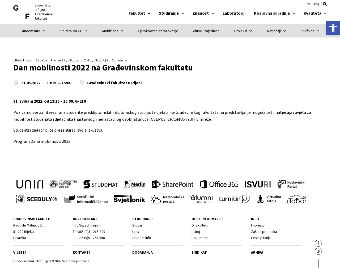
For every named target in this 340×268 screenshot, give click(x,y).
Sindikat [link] (199, 252)
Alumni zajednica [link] (206, 30)
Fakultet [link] (139, 13)
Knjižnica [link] (310, 31)
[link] (333, 28)
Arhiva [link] (257, 252)
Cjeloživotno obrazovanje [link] (158, 30)
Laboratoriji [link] (234, 13)
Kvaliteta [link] (315, 13)
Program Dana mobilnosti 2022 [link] (41, 141)
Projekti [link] (243, 31)
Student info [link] (33, 31)
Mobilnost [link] (112, 31)
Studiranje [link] (171, 13)
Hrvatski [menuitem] (309, 4)
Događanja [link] (142, 252)
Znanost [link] (203, 13)
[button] (325, 4)
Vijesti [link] (19, 252)
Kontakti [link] (81, 252)
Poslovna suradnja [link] (274, 13)
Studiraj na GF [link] (73, 31)
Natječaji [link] (276, 31)
